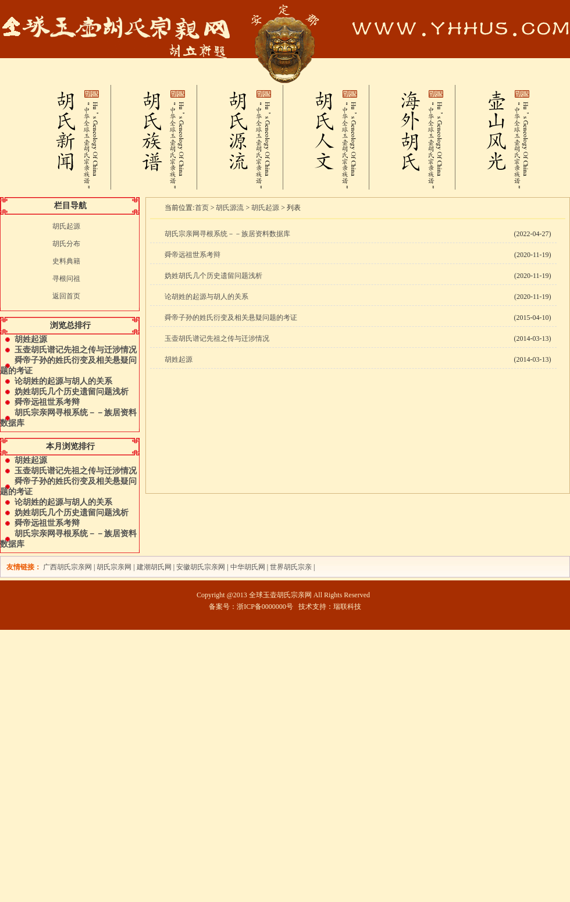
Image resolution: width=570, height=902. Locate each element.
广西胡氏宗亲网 (67, 567)
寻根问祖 (66, 278)
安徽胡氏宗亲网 (200, 567)
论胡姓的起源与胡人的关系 (63, 381)
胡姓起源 (31, 339)
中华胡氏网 (247, 567)
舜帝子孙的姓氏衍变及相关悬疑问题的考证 (231, 317)
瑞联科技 (347, 606)
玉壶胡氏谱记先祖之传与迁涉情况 (76, 349)
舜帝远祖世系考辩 (47, 402)
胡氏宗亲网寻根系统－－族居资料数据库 (227, 234)
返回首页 (66, 296)
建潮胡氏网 (155, 567)
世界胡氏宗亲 (291, 567)
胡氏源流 (230, 208)
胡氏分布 (66, 244)
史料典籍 (66, 261)
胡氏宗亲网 (114, 567)
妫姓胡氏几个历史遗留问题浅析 (72, 391)
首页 (202, 208)
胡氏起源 (66, 226)
